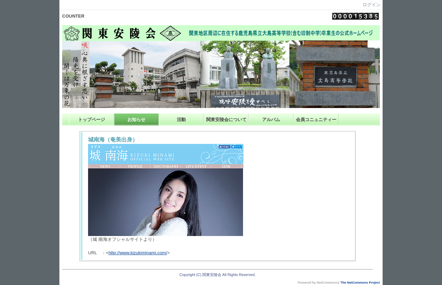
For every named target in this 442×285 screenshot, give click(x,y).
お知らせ (136, 119)
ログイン (372, 4)
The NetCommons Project (360, 282)
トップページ (91, 119)
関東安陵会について (226, 119)
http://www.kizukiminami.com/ (137, 252)
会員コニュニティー (316, 119)
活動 (181, 119)
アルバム (271, 119)
